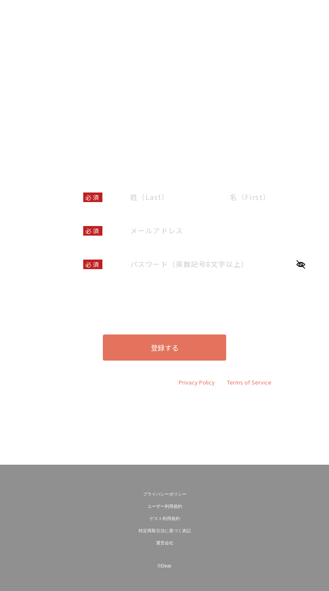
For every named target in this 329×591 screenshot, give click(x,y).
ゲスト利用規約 (164, 518)
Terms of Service (249, 382)
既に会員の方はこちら (164, 428)
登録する (165, 347)
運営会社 (164, 542)
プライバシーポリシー (165, 494)
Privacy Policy (197, 382)
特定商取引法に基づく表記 (165, 530)
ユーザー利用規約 (156, 291)
